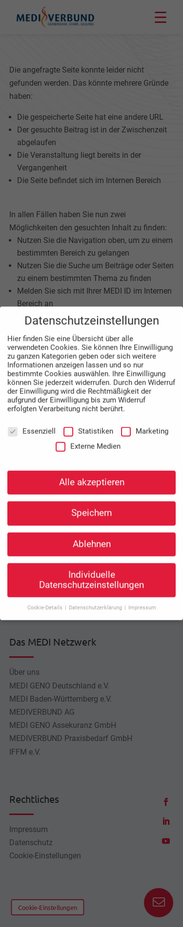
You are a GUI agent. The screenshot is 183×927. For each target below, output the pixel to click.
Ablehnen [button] (92, 539)
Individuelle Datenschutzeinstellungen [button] (91, 574)
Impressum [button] (142, 602)
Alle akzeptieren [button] (91, 477)
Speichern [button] (91, 508)
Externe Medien (88, 441)
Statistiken (88, 426)
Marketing (144, 426)
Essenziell (32, 426)
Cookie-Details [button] (45, 602)
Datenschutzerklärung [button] (96, 602)
